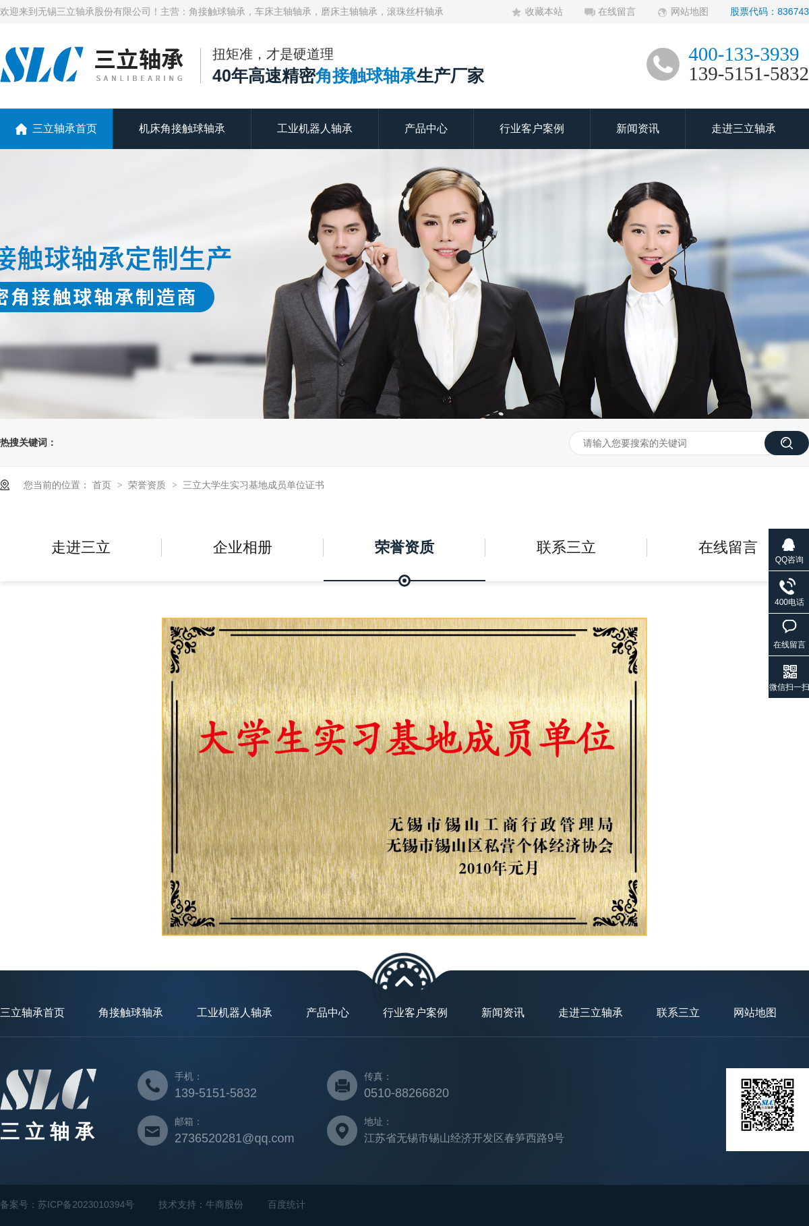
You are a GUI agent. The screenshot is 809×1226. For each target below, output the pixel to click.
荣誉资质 (148, 484)
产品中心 (426, 128)
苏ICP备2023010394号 (86, 1204)
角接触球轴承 (130, 1012)
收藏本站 (544, 11)
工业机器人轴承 (315, 128)
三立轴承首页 (64, 128)
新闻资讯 (637, 128)
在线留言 (617, 11)
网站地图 (690, 11)
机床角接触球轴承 (182, 128)
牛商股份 (224, 1204)
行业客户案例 (532, 128)
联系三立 (566, 547)
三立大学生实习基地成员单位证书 (253, 484)
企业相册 (242, 547)
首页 (103, 484)
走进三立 (81, 547)
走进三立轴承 (743, 128)
